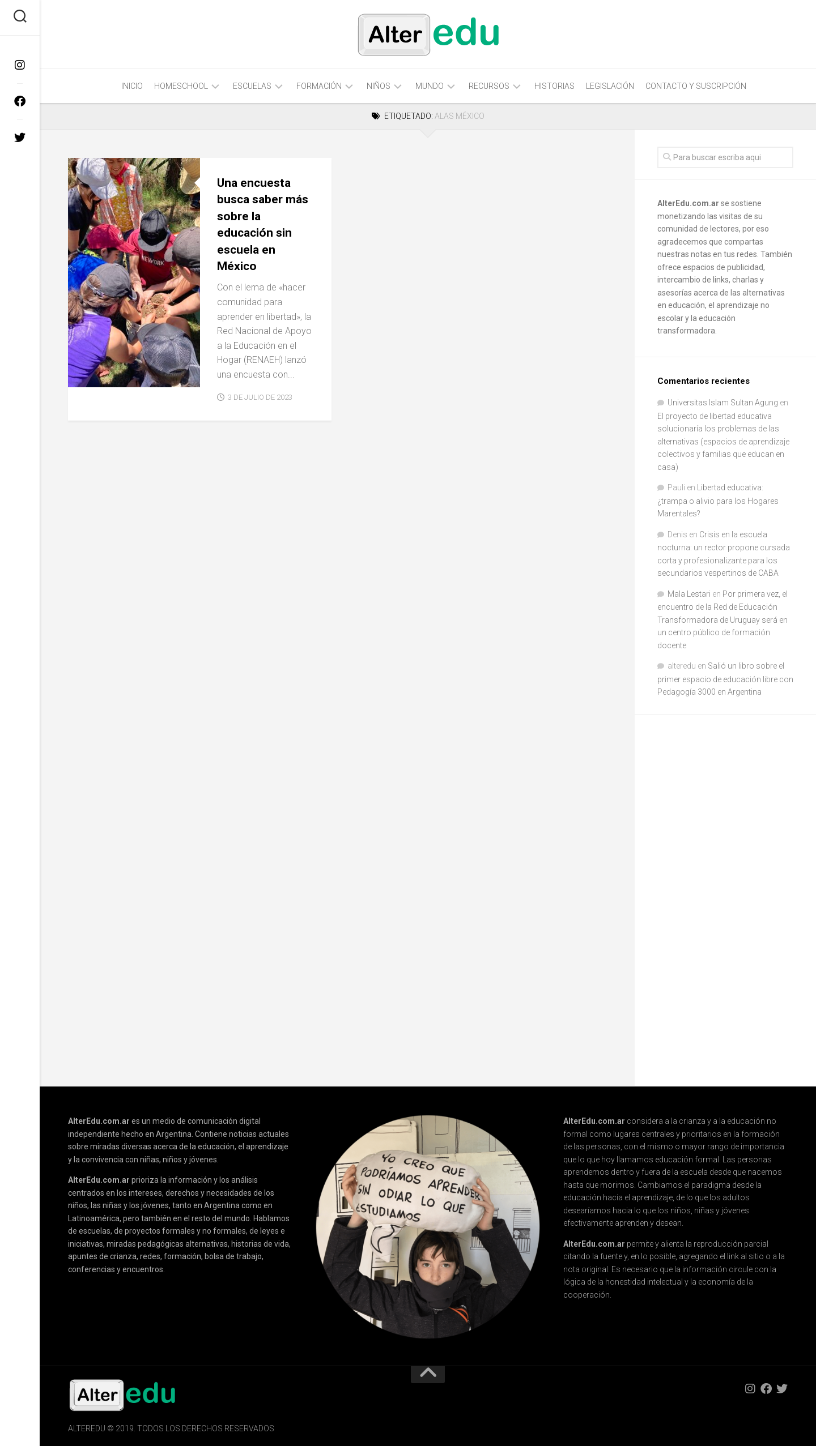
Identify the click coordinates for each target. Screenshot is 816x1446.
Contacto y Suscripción (695, 86)
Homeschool (181, 86)
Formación (319, 86)
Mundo (429, 86)
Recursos (489, 86)
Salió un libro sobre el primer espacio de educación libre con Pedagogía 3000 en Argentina (725, 678)
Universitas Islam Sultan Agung (723, 402)
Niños (378, 86)
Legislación (610, 86)
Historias (554, 86)
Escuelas (252, 86)
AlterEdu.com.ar (688, 203)
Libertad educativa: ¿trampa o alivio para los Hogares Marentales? (718, 500)
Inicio (132, 86)
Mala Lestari (689, 593)
